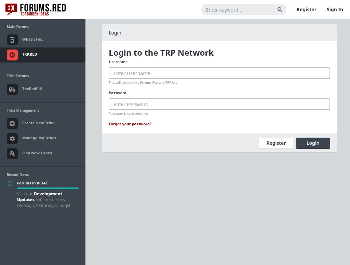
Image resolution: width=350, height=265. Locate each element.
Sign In (335, 9)
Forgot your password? (130, 123)
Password (117, 92)
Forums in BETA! (32, 182)
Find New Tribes (29, 153)
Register (307, 9)
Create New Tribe (30, 123)
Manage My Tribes (31, 138)
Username (118, 61)
